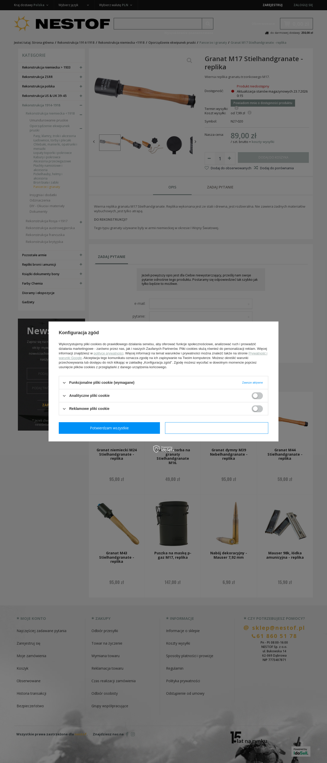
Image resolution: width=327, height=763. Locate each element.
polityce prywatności (108, 353)
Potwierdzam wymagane (110, 427)
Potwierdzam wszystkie (217, 427)
